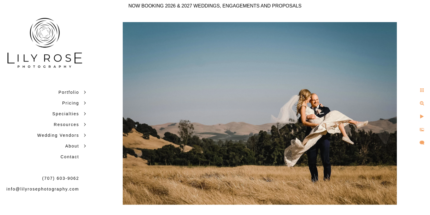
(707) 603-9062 (60, 178)
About (72, 146)
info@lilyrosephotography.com (43, 189)
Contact (70, 156)
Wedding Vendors (58, 135)
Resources (66, 124)
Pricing (70, 103)
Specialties (65, 113)
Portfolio (69, 92)
